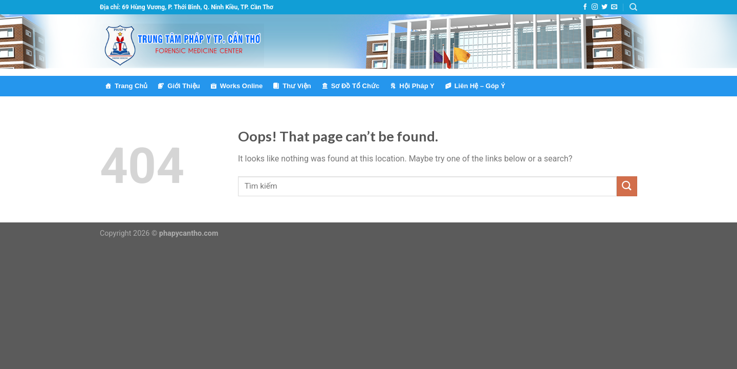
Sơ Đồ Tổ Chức (355, 86)
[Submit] (627, 186)
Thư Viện (297, 86)
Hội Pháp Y (416, 86)
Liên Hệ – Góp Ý (479, 86)
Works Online (241, 86)
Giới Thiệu (183, 86)
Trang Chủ (131, 86)
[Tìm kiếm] (633, 7)
